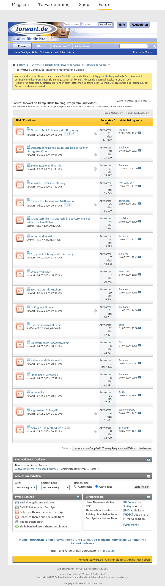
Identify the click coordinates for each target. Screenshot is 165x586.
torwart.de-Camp (95, 64)
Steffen (30, 225)
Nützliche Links (63, 52)
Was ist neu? (61, 46)
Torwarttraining (54, 4)
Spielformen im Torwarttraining (50, 342)
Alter (18, 482)
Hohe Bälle (37, 392)
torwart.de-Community (128, 539)
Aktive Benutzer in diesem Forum (35, 468)
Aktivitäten (82, 46)
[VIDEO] (128, 514)
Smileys (128, 506)
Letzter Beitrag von (131, 120)
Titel (18, 120)
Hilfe (122, 24)
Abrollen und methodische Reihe (50, 428)
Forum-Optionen (112, 112)
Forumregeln (131, 524)
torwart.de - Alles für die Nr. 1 (108, 559)
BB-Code (128, 502)
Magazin (20, 4)
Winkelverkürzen (41, 272)
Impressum (107, 550)
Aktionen (45, 52)
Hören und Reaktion (43, 236)
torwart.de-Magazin (96, 539)
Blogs (41, 46)
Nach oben (145, 448)
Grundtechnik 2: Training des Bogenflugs (55, 130)
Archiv (131, 559)
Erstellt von (29, 120)
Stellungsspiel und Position (47, 165)
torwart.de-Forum (67, 539)
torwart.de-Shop (41, 539)
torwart (31, 134)
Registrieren (140, 24)
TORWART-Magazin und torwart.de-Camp (55, 64)
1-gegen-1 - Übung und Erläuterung (52, 254)
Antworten (107, 120)
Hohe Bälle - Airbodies (44, 374)
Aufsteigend (83, 486)
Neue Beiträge (22, 52)
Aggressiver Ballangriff (44, 410)
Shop (84, 4)
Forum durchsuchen (136, 112)
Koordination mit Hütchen (46, 325)
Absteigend (104, 486)
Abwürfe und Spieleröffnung (48, 183)
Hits (107, 123)
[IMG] (127, 510)
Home (23, 539)
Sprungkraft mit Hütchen (46, 289)
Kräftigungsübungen (43, 307)
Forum (105, 4)
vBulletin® (77, 574)
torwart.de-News (82, 543)
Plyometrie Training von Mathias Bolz (53, 201)
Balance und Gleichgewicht (47, 360)
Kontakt (83, 559)
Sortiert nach (49, 482)
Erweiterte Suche (142, 52)
